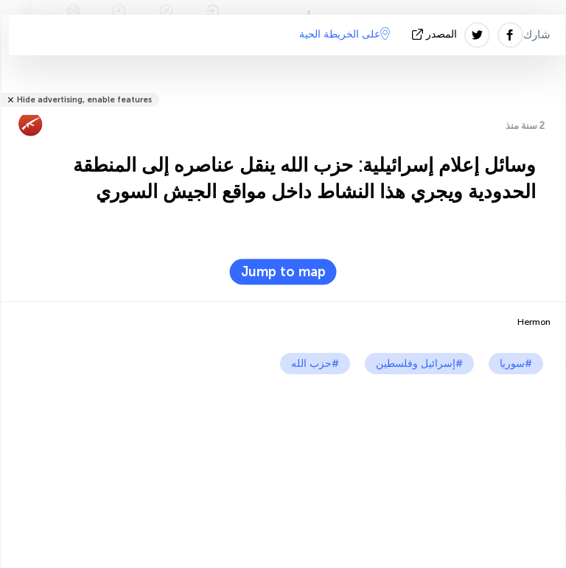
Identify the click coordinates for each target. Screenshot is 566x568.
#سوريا (516, 363)
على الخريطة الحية (344, 34)
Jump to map (283, 272)
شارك (537, 34)
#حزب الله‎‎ (315, 363)
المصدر (436, 34)
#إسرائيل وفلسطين (419, 363)
